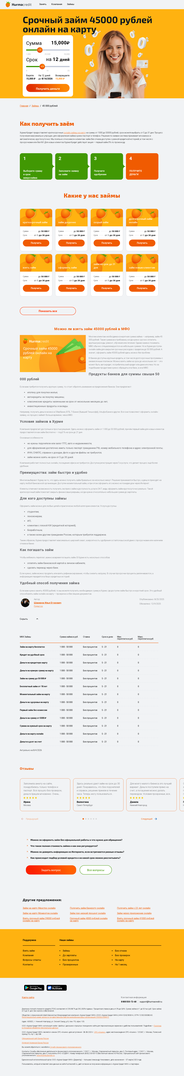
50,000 (67, 54)
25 (69, 71)
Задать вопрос (51, 870)
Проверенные (70, 964)
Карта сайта (28, 997)
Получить (48, 88)
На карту (119, 960)
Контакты (28, 964)
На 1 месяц (121, 964)
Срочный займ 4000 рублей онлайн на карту (89, 919)
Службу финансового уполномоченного (65, 1047)
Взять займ (29, 950)
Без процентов (71, 960)
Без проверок (122, 955)
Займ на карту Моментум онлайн (40, 913)
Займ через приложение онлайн (134, 913)
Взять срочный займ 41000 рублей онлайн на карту (135, 919)
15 (47, 71)
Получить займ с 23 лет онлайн (133, 908)
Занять (42, 4)
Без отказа (121, 950)
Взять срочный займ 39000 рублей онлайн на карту (41, 919)
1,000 (28, 54)
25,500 (47, 54)
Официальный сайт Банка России (35, 1038)
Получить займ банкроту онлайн (87, 908)
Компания (56, 4)
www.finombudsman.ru (46, 1055)
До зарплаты (70, 955)
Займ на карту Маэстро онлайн (39, 908)
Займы (70, 4)
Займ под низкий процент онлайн (88, 913)
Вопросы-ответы (32, 960)
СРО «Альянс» (99, 1032)
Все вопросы (95, 870)
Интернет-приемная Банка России (35, 1043)
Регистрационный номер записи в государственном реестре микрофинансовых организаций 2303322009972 (65, 1017)
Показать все (48, 311)
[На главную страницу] (19, 4)
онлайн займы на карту (75, 132)
